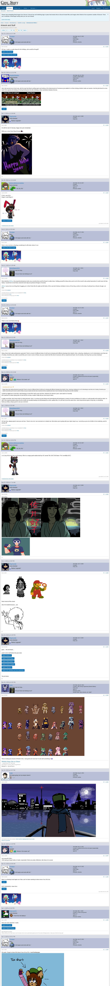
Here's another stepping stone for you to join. (25, 839)
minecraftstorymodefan (17, 183)
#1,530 (106, 418)
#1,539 (106, 920)
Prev (4, 30)
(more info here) (6, 19)
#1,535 (106, 695)
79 (21, 30)
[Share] (104, 47)
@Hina (11, 281)
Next (25, 30)
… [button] (8, 30)
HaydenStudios (14, 75)
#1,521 (106, 46)
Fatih (11, 773)
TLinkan (12, 36)
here (25, 292)
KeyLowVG (13, 911)
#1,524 (106, 192)
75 (11, 30)
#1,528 (106, 350)
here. (10, 294)
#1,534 (106, 646)
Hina (11, 375)
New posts (3, 10)
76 (13, 30)
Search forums (10, 10)
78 (18, 30)
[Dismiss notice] (107, 14)
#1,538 (106, 876)
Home (3, 8)
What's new (17, 8)
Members (32, 8)
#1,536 (106, 782)
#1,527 (106, 318)
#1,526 (106, 278)
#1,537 (106, 855)
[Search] (105, 8)
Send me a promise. (6, 840)
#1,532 (106, 494)
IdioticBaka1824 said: (7, 387)
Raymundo (13, 116)
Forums (9, 8)
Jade (11, 685)
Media (25, 8)
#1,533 (106, 572)
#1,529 (106, 384)
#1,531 (106, 452)
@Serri (3, 286)
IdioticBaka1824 (15, 268)
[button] (21, 8)
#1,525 (106, 242)
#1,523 (106, 125)
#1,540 (106, 949)
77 (16, 30)
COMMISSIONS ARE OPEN (8, 225)
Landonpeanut (5, 27)
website (8, 290)
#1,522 (106, 85)
